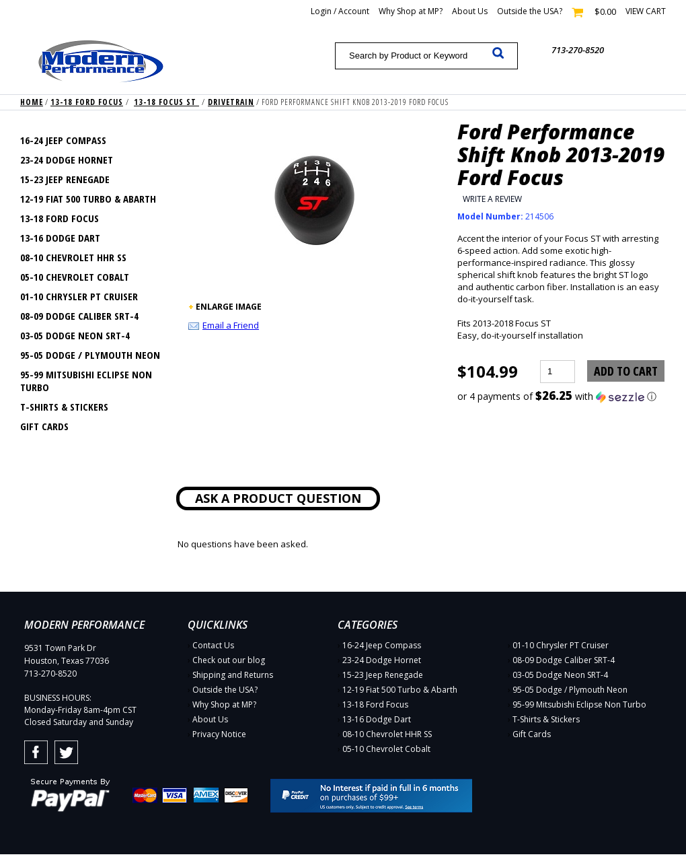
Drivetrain (231, 102)
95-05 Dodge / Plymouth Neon (90, 354)
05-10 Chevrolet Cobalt (74, 276)
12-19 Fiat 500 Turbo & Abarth (88, 198)
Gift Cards (44, 426)
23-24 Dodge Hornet (66, 159)
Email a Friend (230, 325)
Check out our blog (228, 660)
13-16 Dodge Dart (60, 237)
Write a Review (492, 199)
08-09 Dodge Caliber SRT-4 (79, 315)
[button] (561, 396)
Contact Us (213, 645)
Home (31, 102)
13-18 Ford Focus (86, 102)
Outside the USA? (529, 11)
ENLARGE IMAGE (229, 306)
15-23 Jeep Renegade (65, 179)
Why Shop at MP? (411, 11)
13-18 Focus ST (166, 102)
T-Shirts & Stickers (64, 406)
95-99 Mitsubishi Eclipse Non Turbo (86, 381)
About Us (470, 11)
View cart (645, 11)
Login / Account (340, 11)
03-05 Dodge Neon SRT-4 (75, 335)
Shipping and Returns (232, 675)
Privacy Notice (219, 734)
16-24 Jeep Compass (63, 140)
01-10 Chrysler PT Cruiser (79, 296)
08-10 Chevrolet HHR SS (73, 257)
